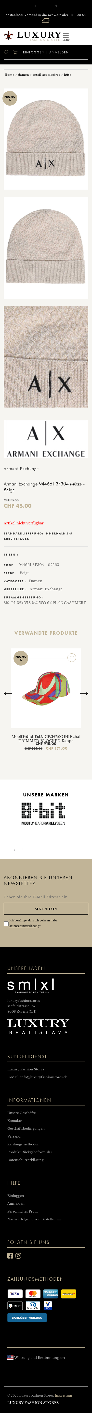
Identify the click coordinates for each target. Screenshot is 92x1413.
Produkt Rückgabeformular (29, 1152)
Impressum (63, 1395)
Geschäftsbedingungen (26, 1129)
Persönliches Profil (22, 1211)
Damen (35, 581)
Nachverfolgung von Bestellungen (35, 1219)
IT (36, 6)
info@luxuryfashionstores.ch (43, 1077)
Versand (14, 1136)
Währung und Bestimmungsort (36, 1358)
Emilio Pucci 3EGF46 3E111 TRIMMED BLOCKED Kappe (45, 738)
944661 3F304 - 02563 (39, 565)
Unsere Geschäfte (21, 1113)
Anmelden (59, 52)
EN (55, 6)
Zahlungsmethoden (23, 1144)
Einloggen (33, 52)
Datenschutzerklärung (24, 926)
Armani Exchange (46, 589)
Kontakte (14, 1121)
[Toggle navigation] (65, 36)
